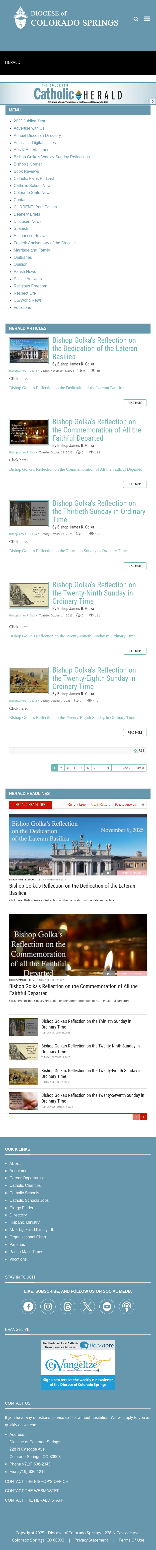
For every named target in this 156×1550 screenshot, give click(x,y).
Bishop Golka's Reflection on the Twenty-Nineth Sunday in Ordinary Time (72, 636)
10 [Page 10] (115, 768)
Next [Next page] (125, 768)
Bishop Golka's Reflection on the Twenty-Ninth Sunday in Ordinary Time (28, 595)
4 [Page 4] (74, 768)
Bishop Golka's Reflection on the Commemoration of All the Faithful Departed (28, 432)
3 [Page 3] (68, 768)
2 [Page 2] (61, 768)
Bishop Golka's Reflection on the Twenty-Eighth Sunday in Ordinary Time (28, 680)
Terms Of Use (131, 1540)
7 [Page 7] (94, 768)
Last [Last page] (138, 768)
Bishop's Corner (132, 873)
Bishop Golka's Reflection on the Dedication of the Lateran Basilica (28, 351)
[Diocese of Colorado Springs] (66, 17)
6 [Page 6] (88, 768)
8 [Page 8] (101, 768)
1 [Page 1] (54, 768)
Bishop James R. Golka (23, 371)
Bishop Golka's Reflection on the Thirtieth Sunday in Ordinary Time (28, 514)
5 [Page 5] (81, 768)
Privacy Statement (91, 1540)
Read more (135, 403)
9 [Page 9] (108, 768)
